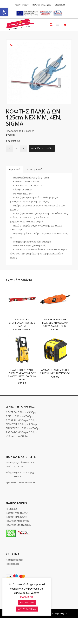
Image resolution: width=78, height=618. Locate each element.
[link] (4, 12)
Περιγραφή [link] (14, 169)
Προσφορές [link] (12, 563)
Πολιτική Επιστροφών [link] (18, 524)
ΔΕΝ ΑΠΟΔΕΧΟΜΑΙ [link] (27, 608)
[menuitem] (21, 5)
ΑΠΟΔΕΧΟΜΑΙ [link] (27, 602)
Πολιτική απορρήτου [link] (41, 5)
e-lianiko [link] (39, 13)
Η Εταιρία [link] (11, 508)
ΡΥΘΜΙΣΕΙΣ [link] (27, 597)
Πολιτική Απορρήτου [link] (18, 520)
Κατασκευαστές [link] (15, 559)
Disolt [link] (67, 613)
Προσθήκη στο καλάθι (41, 148)
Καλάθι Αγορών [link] (22, 5)
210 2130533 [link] (13, 476)
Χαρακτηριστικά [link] (34, 169)
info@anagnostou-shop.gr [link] (20, 472)
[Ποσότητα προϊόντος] (16, 148)
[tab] (14, 169)
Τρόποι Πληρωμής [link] (16, 516)
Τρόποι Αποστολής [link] (17, 512)
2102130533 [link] (60, 5)
